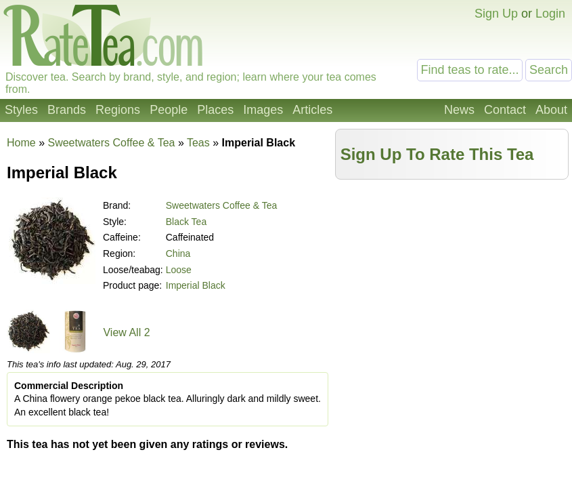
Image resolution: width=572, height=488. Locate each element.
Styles (21, 110)
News (459, 110)
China (178, 253)
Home (21, 142)
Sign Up (496, 13)
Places (215, 110)
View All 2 (126, 332)
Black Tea (186, 221)
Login (550, 13)
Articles (312, 110)
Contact (505, 110)
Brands (66, 110)
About (551, 110)
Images (263, 110)
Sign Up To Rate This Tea (437, 154)
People (169, 110)
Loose (179, 269)
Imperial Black (195, 285)
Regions (117, 110)
